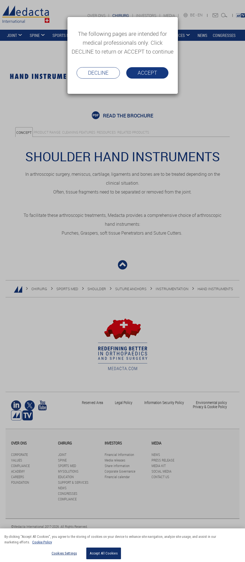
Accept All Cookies (103, 553)
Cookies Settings (64, 553)
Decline (98, 72)
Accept (147, 72)
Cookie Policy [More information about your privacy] (42, 542)
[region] (122, 545)
